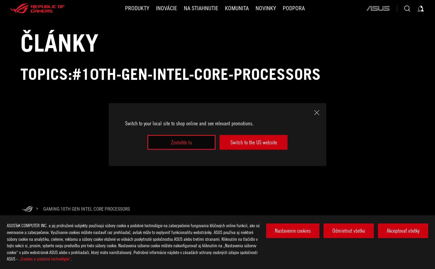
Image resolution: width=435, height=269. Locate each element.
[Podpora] (294, 8)
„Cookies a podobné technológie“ (45, 259)
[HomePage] (27, 209)
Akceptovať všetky (403, 230)
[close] (317, 113)
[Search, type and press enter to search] (407, 8)
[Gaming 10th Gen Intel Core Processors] (86, 209)
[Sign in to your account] (421, 8)
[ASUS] (378, 8)
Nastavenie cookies (293, 230)
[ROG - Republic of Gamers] (37, 8)
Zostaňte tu (181, 142)
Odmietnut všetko (348, 230)
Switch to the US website (253, 142)
